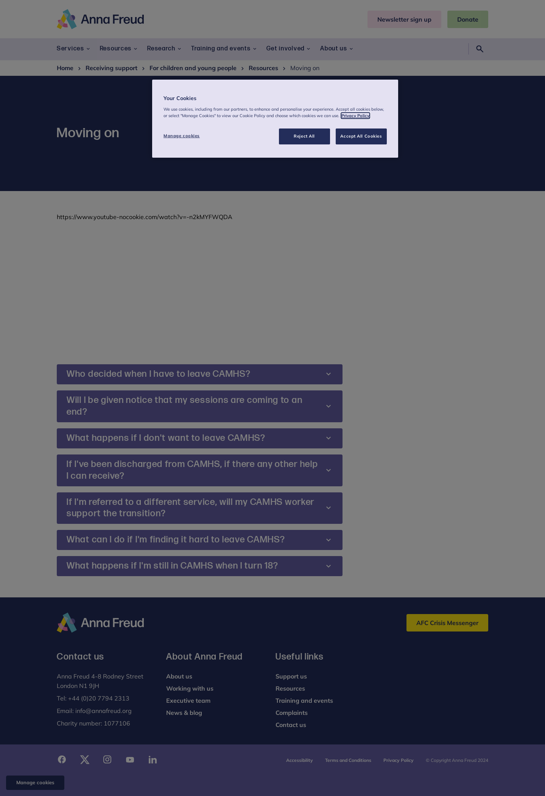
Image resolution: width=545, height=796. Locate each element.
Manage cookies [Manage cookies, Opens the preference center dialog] (182, 135)
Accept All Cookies (361, 136)
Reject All (304, 136)
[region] (275, 119)
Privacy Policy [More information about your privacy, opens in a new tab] (355, 115)
